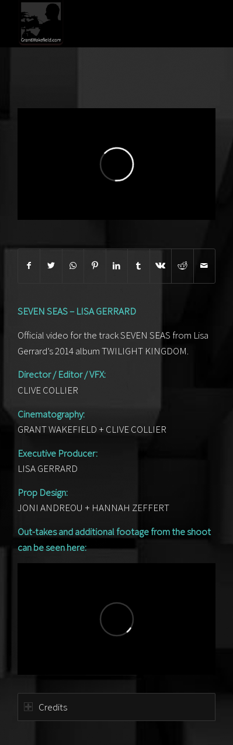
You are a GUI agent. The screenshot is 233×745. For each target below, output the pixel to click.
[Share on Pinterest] (94, 265)
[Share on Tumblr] (138, 265)
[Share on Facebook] (29, 265)
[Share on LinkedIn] (116, 265)
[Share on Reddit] (182, 265)
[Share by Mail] (204, 265)
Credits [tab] (45, 707)
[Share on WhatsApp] (73, 265)
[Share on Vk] (160, 265)
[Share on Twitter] (50, 265)
